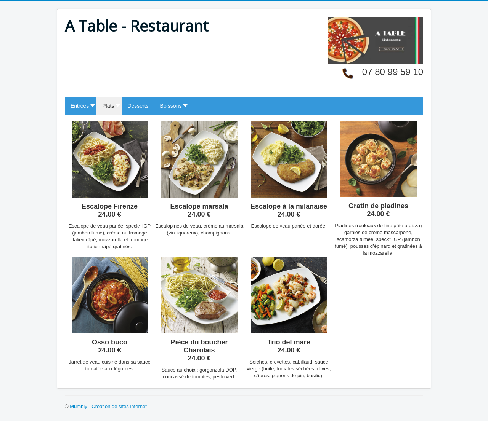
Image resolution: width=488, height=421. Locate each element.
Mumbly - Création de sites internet (108, 406)
